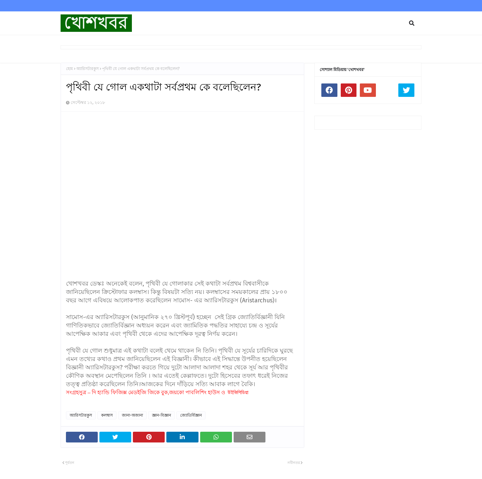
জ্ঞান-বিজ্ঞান (161, 415)
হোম (69, 68)
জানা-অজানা (132, 415)
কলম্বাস (107, 415)
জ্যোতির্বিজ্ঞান (191, 415)
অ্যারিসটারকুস (87, 68)
